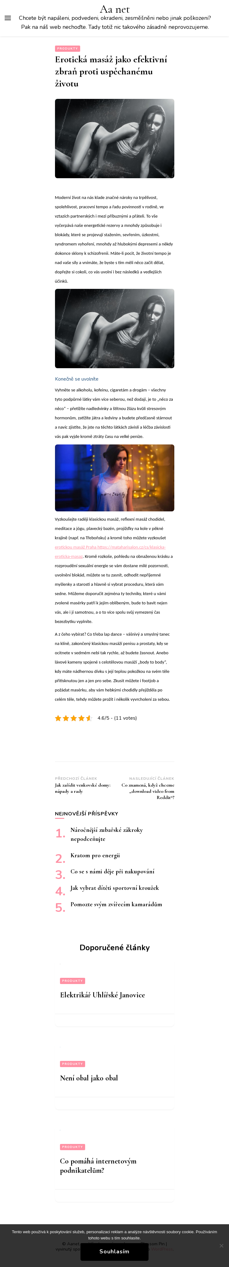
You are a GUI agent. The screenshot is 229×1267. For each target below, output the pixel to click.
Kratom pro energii (95, 855)
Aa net (115, 9)
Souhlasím (114, 1251)
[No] (221, 1246)
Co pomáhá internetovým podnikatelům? (98, 1166)
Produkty (67, 48)
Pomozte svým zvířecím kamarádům (116, 904)
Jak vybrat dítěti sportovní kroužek (115, 888)
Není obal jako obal (89, 1078)
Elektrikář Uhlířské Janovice (102, 995)
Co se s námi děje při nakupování (112, 871)
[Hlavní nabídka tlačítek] (8, 18)
